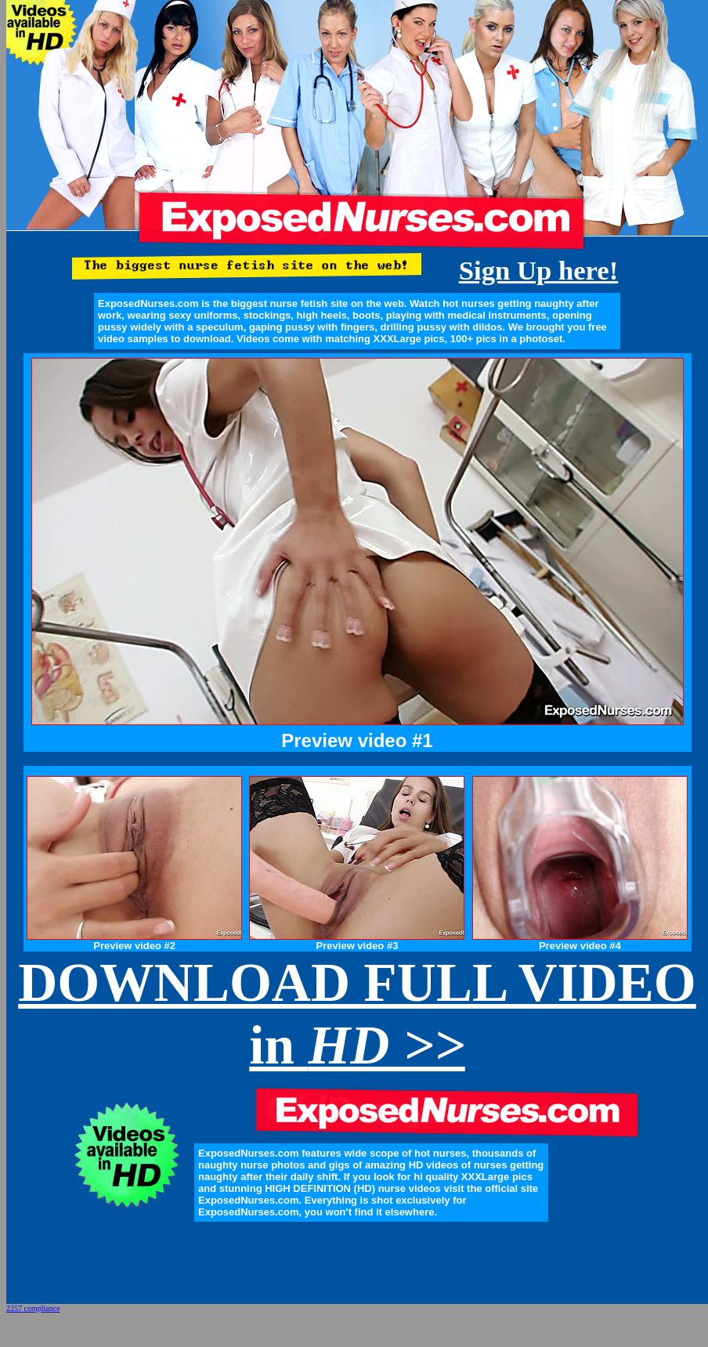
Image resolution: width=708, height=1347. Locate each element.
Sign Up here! (538, 270)
